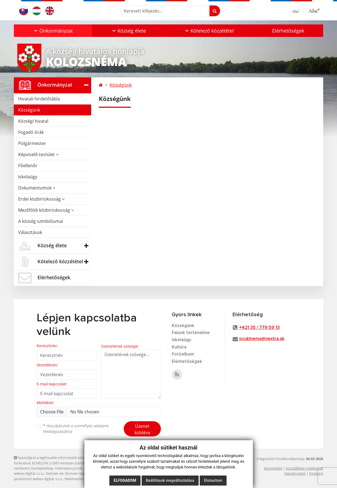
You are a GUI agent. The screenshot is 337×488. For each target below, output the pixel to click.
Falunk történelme (191, 333)
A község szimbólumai (40, 221)
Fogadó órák (31, 132)
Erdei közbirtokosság (41, 199)
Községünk (29, 110)
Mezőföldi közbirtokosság (46, 210)
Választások (30, 232)
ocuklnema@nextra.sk (261, 339)
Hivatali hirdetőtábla (39, 99)
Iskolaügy (27, 177)
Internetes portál (68, 468)
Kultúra (179, 347)
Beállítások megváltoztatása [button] (170, 480)
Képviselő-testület (38, 154)
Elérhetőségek (288, 30)
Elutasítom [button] (213, 480)
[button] (53, 30)
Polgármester (32, 143)
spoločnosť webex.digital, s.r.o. (38, 478)
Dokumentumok (36, 188)
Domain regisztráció (81, 473)
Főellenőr (27, 166)
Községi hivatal (33, 121)
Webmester (74, 478)
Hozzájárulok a (76, 428)
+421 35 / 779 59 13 (259, 327)
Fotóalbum (183, 354)
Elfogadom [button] (125, 480)
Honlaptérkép (42, 468)
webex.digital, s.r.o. (29, 473)
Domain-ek (54, 473)
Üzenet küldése (142, 429)
